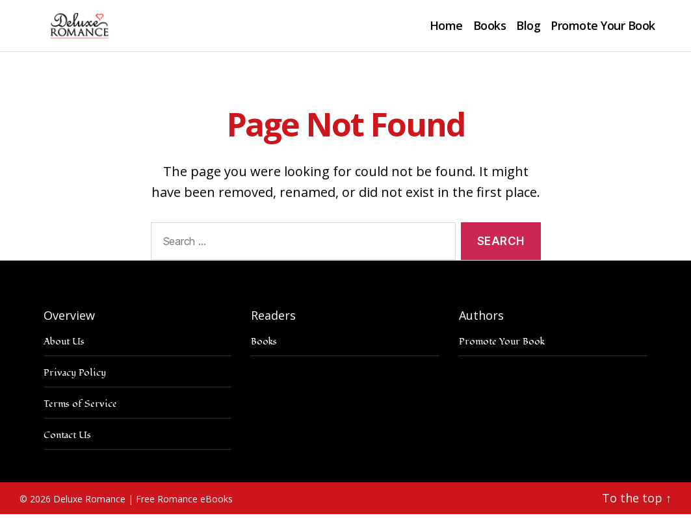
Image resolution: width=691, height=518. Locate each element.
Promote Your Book (603, 28)
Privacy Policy (75, 376)
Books (489, 28)
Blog (528, 28)
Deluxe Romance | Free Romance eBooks (143, 503)
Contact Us (67, 439)
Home (446, 28)
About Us (64, 345)
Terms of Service (80, 408)
